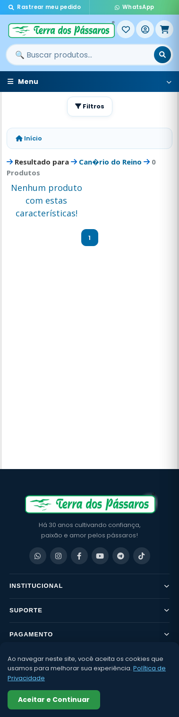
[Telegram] (120, 555)
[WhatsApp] (37, 555)
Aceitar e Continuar (54, 699)
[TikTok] (141, 555)
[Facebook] (79, 555)
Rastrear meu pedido (45, 7)
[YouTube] (100, 555)
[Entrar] (145, 29)
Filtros (89, 106)
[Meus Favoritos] (126, 29)
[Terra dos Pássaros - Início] (61, 29)
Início (29, 138)
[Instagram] (58, 555)
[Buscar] (162, 54)
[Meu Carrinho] (164, 29)
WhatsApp (134, 7)
